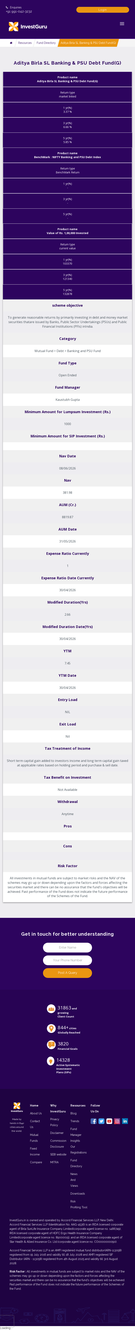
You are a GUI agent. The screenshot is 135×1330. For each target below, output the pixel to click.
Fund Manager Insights (75, 1134)
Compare (36, 1162)
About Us (36, 1113)
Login (103, 9)
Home (34, 1105)
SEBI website (58, 1154)
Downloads (77, 1193)
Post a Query (67, 973)
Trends (74, 1121)
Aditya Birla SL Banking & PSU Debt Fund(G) (88, 42)
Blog (73, 1113)
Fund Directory (46, 42)
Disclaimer (57, 1132)
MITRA (54, 1162)
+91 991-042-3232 (19, 11)
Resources (25, 42)
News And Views (74, 1179)
